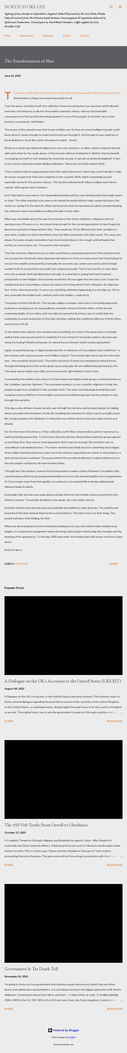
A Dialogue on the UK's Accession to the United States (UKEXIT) (62, 681)
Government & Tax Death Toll (31, 969)
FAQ (7, 35)
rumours (21, 563)
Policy (67, 35)
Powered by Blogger (63, 1030)
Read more (115, 721)
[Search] (111, 7)
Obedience (26, 35)
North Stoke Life (25, 7)
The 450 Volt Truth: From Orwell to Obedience (46, 825)
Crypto (84, 35)
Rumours (48, 35)
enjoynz (72, 1037)
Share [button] (113, 563)
